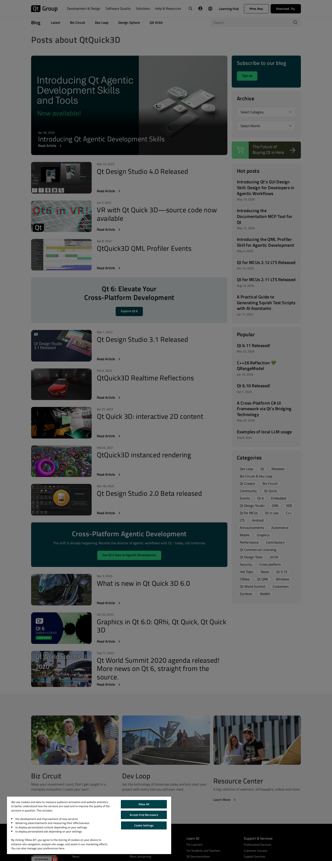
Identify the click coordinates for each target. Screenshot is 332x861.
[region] (89, 825)
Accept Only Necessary (144, 815)
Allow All (144, 804)
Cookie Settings (143, 825)
